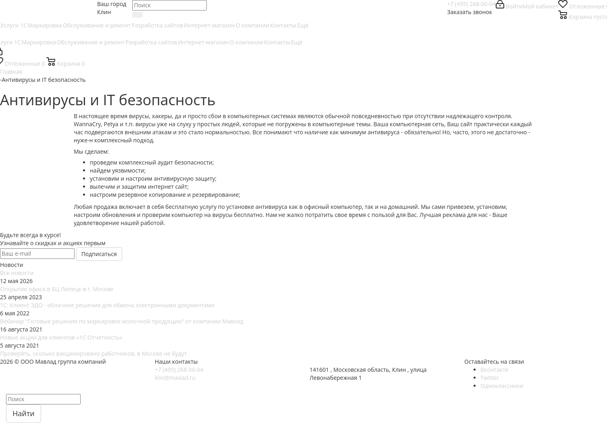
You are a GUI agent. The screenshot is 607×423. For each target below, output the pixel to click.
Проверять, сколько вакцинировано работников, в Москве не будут (93, 353)
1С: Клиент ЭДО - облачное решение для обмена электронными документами (107, 305)
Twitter (489, 377)
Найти (23, 413)
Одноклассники (502, 386)
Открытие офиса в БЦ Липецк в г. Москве (56, 289)
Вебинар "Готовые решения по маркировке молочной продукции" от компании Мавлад (121, 321)
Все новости (16, 273)
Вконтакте (494, 369)
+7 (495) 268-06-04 (471, 4)
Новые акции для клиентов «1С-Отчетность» (61, 337)
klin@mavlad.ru (175, 377)
